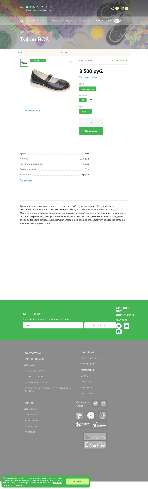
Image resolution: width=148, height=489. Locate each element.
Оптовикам (88, 364)
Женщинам (31, 420)
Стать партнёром (91, 358)
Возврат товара (33, 376)
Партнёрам (87, 352)
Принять (77, 481)
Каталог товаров (34, 359)
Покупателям (32, 353)
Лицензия (87, 393)
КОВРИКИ (29, 432)
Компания (87, 369)
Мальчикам (31, 414)
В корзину (91, 130)
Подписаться (100, 325)
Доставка (30, 364)
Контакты (86, 387)
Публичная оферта (35, 382)
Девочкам (30, 408)
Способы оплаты (35, 370)
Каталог (29, 402)
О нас (84, 375)
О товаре (63, 52)
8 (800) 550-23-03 (37, 7)
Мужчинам (31, 426)
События (86, 381)
